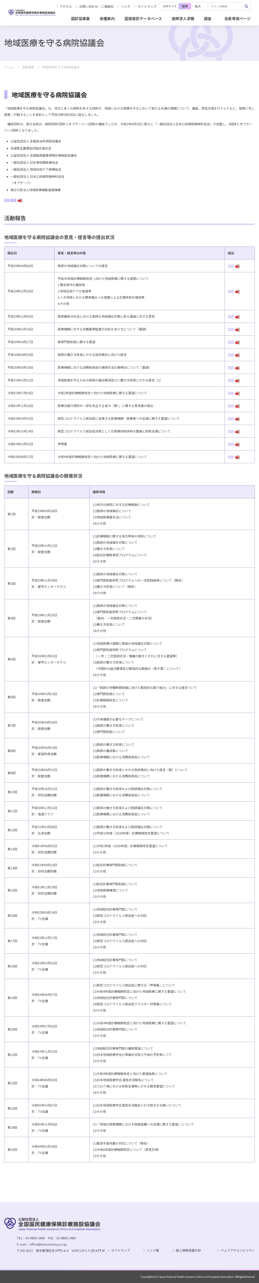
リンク (125, 6)
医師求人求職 (183, 18)
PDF (234, 266)
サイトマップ (147, 6)
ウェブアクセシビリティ (238, 1250)
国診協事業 (80, 18)
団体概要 (13, 200)
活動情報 (28, 67)
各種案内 (107, 18)
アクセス (66, 6)
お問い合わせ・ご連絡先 (96, 6)
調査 (207, 18)
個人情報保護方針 (188, 1250)
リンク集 (153, 1250)
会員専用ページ (237, 18)
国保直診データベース (143, 18)
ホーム (9, 67)
